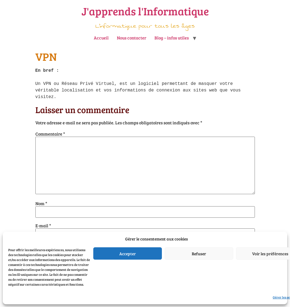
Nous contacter (131, 38)
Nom (41, 203)
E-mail (43, 225)
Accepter (127, 253)
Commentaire (50, 134)
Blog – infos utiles (171, 38)
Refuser (199, 253)
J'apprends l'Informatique (145, 11)
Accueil (101, 38)
